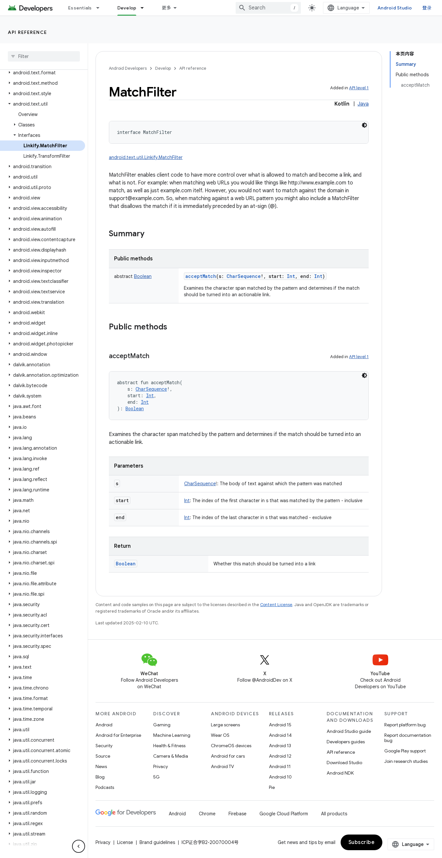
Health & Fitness (169, 746)
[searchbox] (44, 56)
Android (104, 725)
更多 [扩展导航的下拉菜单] (166, 8)
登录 (427, 8)
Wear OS (220, 735)
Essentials (80, 8)
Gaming (161, 725)
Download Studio (344, 762)
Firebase (237, 814)
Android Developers (128, 68)
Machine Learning (171, 735)
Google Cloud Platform (283, 814)
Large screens (225, 725)
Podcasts (105, 787)
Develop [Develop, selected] (127, 8)
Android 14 (280, 735)
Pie (272, 787)
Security (104, 746)
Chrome (207, 814)
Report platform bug (405, 725)
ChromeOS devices (231, 746)
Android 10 (280, 777)
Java (363, 104)
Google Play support (405, 751)
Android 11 (280, 766)
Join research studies (406, 761)
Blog (100, 777)
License (125, 842)
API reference (27, 32)
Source (103, 756)
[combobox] (268, 8)
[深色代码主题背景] (364, 125)
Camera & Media (170, 756)
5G (156, 777)
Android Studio (394, 8)
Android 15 (280, 725)
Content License (276, 604)
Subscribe (361, 842)
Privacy (160, 766)
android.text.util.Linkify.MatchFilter (146, 157)
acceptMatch (200, 276)
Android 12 (280, 756)
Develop (163, 68)
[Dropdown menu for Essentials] (101, 8)
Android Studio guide (349, 731)
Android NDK (340, 773)
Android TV (222, 766)
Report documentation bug (407, 737)
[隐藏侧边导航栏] (78, 846)
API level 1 (359, 88)
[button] (42, 72)
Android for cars (228, 756)
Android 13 (280, 746)
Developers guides (346, 742)
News (101, 766)
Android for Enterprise (118, 735)
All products (334, 814)
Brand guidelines (157, 842)
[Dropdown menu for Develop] (145, 8)
